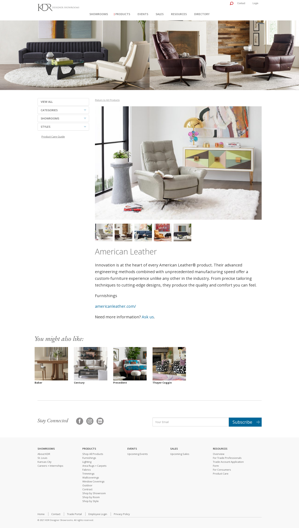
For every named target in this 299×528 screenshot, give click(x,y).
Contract (87, 489)
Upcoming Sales (179, 454)
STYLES (45, 127)
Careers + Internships (50, 465)
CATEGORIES (49, 110)
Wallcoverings (90, 477)
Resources (179, 14)
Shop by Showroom (94, 493)
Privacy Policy (122, 514)
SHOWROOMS (50, 118)
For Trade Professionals (227, 458)
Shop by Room (91, 497)
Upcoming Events (137, 454)
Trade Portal (74, 514)
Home (41, 514)
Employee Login (97, 514)
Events (143, 14)
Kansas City (45, 462)
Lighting (86, 462)
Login (255, 3)
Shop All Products (92, 454)
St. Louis (42, 458)
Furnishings (89, 458)
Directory (202, 14)
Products (122, 14)
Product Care (220, 473)
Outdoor (87, 485)
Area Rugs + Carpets (94, 465)
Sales (160, 14)
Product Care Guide (53, 136)
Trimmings (88, 473)
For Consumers (222, 469)
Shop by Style (90, 501)
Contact (241, 3)
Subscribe (242, 422)
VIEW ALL (47, 102)
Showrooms (98, 14)
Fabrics (86, 469)
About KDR (44, 454)
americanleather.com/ (115, 306)
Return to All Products (107, 100)
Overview (218, 454)
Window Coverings (93, 481)
